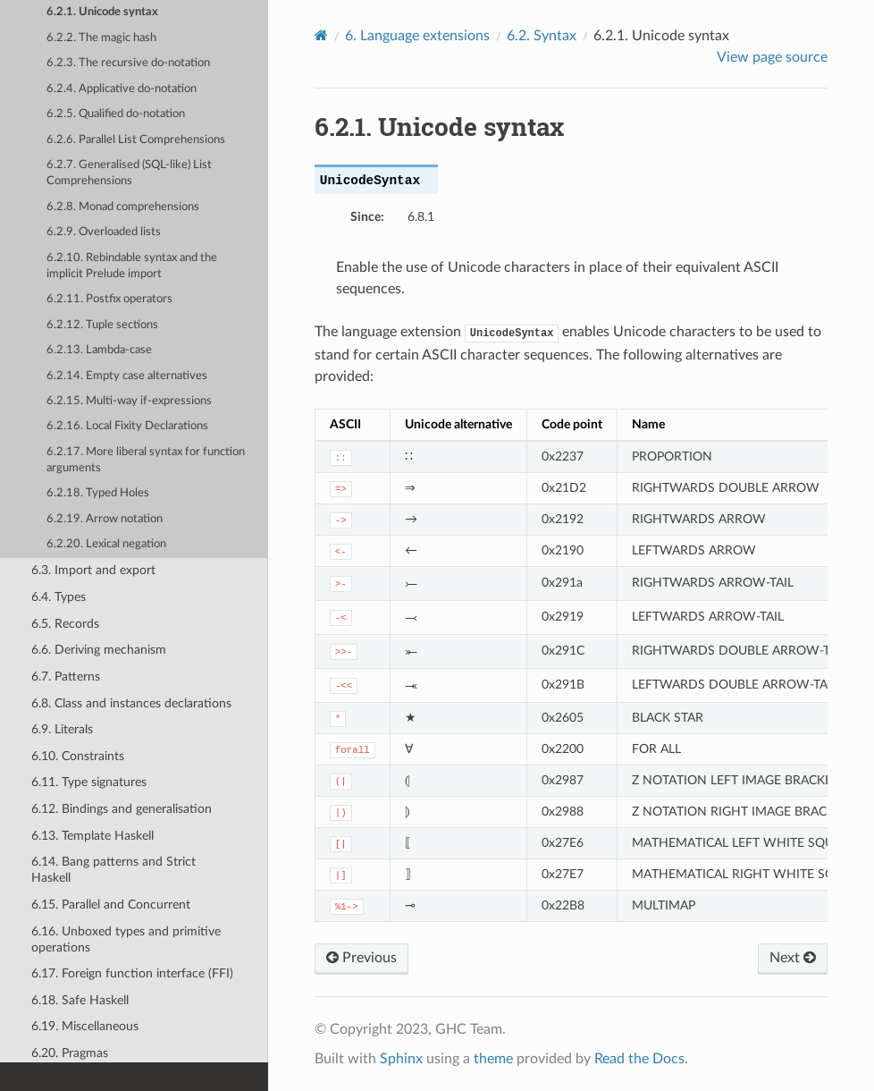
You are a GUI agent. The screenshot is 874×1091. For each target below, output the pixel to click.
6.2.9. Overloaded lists (103, 232)
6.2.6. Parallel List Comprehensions (135, 140)
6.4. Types (58, 597)
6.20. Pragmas (69, 1053)
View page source (772, 57)
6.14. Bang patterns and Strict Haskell (113, 869)
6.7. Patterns (65, 676)
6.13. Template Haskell (92, 835)
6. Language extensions (417, 36)
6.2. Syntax (541, 36)
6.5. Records (65, 623)
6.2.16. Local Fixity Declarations (127, 426)
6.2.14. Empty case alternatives (126, 376)
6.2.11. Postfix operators (109, 299)
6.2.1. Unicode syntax (102, 12)
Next (792, 958)
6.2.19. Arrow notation (104, 519)
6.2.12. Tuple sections (102, 325)
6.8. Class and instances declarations (131, 703)
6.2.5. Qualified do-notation (115, 114)
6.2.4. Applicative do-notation (121, 89)
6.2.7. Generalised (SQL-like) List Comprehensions (129, 173)
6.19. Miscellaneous (85, 1026)
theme (493, 1059)
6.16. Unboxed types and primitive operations (126, 939)
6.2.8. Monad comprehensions (122, 207)
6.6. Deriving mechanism (98, 649)
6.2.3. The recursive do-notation (128, 63)
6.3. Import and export (93, 570)
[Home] (321, 35)
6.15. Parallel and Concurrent (110, 904)
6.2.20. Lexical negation (106, 544)
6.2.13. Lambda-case (99, 350)
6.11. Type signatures (89, 782)
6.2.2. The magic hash (101, 38)
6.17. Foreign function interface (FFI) (132, 973)
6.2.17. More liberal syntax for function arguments (145, 460)
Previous (361, 958)
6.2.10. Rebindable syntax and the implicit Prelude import (131, 266)
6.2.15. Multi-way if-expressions (129, 401)
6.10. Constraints (77, 756)
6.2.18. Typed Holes (97, 493)
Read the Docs (639, 1059)
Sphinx (401, 1059)
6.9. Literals (62, 729)
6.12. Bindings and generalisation (121, 809)
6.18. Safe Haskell (80, 1000)
